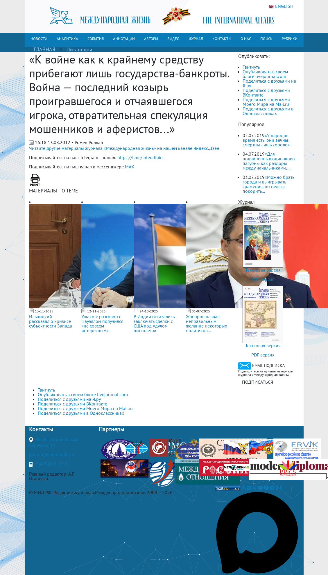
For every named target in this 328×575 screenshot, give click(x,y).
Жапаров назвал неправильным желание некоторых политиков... (206, 323)
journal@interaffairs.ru (51, 454)
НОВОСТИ (39, 38)
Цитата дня (79, 49)
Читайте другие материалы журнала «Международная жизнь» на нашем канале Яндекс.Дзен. (124, 148)
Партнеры (111, 429)
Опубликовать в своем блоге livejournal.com (265, 74)
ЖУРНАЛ (196, 38)
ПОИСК (266, 38)
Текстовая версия (263, 270)
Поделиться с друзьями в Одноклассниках (268, 111)
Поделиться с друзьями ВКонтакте (266, 92)
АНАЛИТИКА (67, 38)
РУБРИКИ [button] (289, 38)
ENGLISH (281, 6)
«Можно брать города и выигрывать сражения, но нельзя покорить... (268, 184)
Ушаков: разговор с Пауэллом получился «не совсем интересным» (102, 323)
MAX (129, 167)
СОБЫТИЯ (95, 38)
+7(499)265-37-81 (52, 464)
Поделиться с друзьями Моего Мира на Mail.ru (266, 102)
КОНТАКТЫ (221, 38)
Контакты (41, 429)
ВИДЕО (173, 38)
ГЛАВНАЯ (44, 49)
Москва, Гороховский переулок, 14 (53, 442)
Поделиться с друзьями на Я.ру (269, 83)
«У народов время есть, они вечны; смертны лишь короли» (266, 140)
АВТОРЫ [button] (151, 38)
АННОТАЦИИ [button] (124, 38)
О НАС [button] (246, 38)
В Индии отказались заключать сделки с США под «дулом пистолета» (154, 323)
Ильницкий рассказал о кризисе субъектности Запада (50, 321)
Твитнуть (251, 67)
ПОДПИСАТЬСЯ (257, 382)
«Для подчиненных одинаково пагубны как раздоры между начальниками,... (269, 161)
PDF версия (263, 279)
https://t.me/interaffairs (140, 157)
